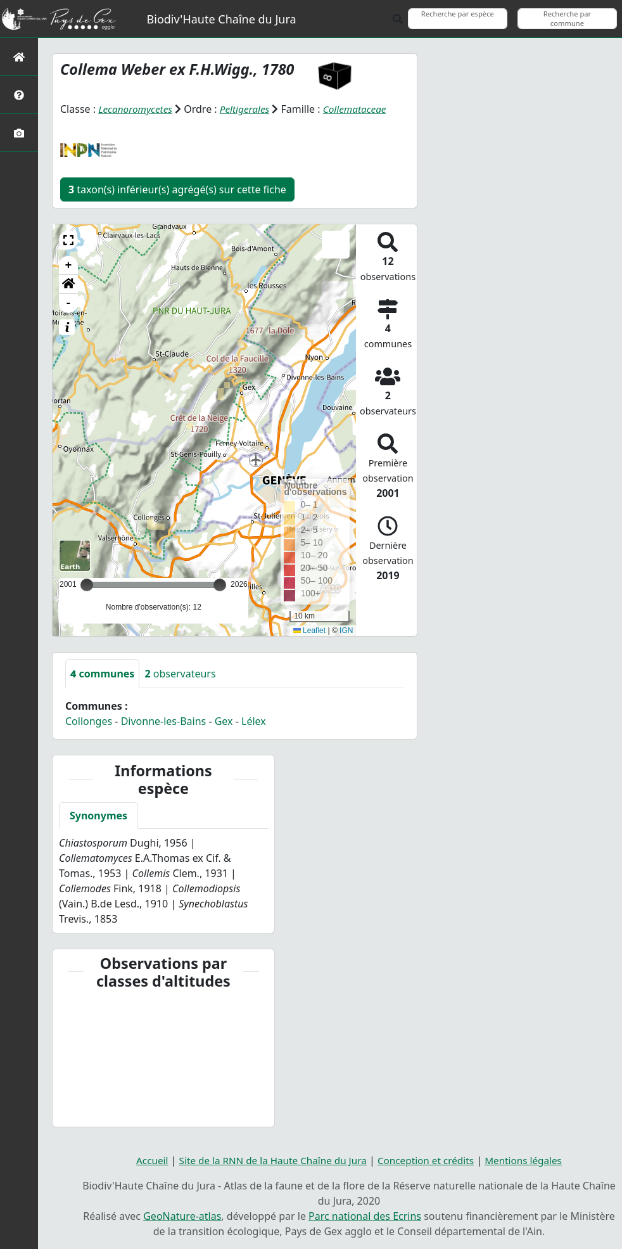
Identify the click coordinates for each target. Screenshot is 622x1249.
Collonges (88, 721)
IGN (346, 630)
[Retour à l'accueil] (19, 56)
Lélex (253, 721)
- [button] (68, 303)
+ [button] (68, 265)
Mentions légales (530, 1160)
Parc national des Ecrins (364, 1216)
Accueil (143, 1160)
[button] (68, 240)
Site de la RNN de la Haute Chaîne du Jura (269, 1160)
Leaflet (309, 630)
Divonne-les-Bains (163, 721)
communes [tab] (102, 674)
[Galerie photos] (19, 132)
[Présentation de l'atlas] (19, 94)
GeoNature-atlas (182, 1216)
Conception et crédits (429, 1160)
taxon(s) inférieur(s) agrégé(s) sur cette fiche (177, 189)
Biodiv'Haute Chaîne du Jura (221, 19)
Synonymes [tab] (98, 816)
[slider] (219, 585)
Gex (224, 721)
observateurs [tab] (179, 674)
